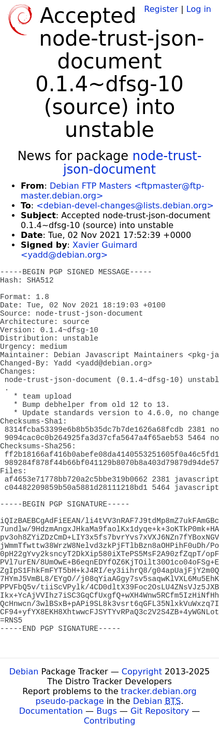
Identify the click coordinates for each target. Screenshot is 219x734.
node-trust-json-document (132, 163)
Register (161, 9)
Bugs (106, 711)
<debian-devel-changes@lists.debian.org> (125, 205)
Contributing (110, 721)
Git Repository (159, 711)
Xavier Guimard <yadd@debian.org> (79, 250)
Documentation (51, 711)
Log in (198, 9)
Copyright (142, 671)
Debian (24, 671)
